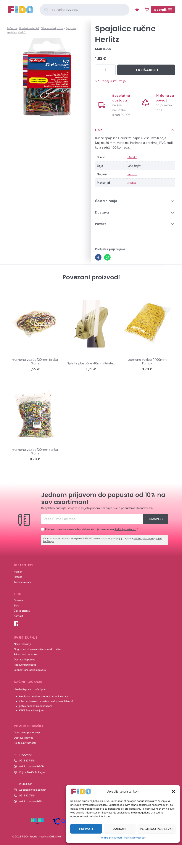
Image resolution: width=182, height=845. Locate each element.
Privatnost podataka (25, 654)
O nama (18, 600)
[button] (173, 791)
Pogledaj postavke (156, 828)
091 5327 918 (27, 760)
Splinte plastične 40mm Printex (91, 363)
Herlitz (132, 157)
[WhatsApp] (107, 257)
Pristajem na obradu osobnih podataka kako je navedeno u (91, 529)
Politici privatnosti (125, 529)
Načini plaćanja (22, 644)
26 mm (132, 174)
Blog (16, 605)
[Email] (92, 519)
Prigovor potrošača (25, 664)
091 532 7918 (27, 795)
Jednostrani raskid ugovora (30, 669)
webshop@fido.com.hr (32, 789)
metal (131, 183)
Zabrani (119, 828)
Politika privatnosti (111, 837)
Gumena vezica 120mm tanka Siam (35, 452)
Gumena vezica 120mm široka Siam (35, 362)
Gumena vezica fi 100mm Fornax (147, 362)
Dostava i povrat (23, 737)
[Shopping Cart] (147, 10)
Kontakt (18, 615)
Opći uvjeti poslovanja (27, 732)
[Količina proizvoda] (105, 70)
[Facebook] (98, 257)
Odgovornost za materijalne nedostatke (37, 649)
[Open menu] (163, 9)
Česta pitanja (22, 610)
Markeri (18, 571)
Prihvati (86, 828)
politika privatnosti (144, 538)
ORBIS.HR (55, 836)
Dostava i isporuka (24, 659)
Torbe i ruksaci (22, 582)
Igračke (18, 576)
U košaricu (146, 70)
